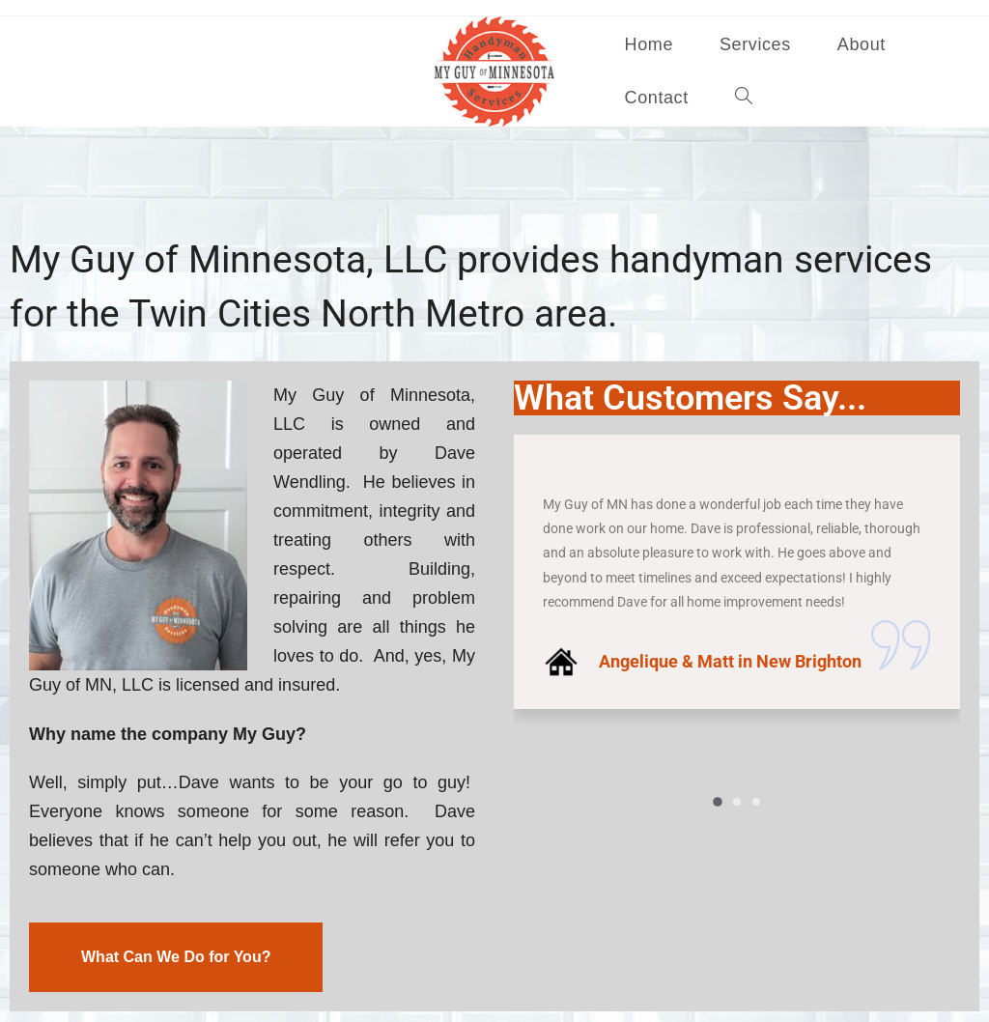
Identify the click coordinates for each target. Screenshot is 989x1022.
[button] (717, 803)
